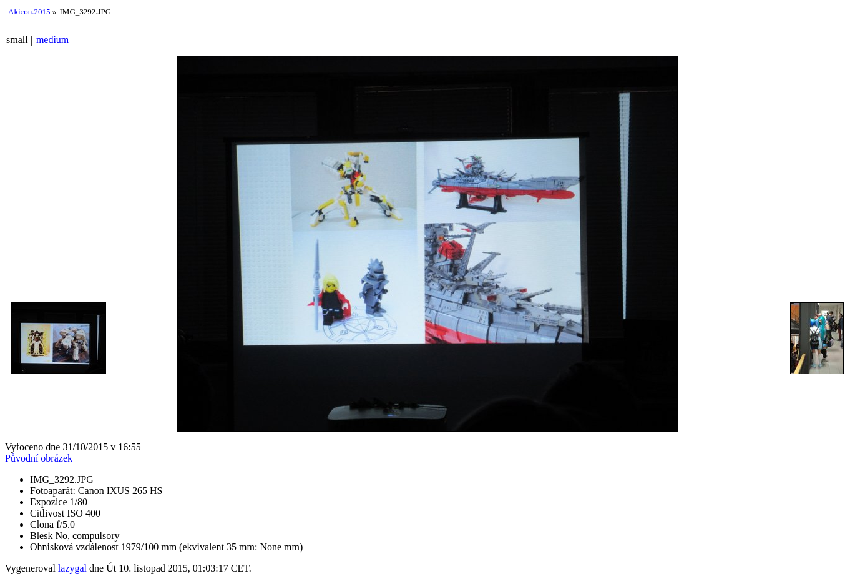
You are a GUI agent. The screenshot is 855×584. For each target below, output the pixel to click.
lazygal (72, 568)
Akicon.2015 (29, 11)
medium (52, 39)
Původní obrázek (38, 458)
